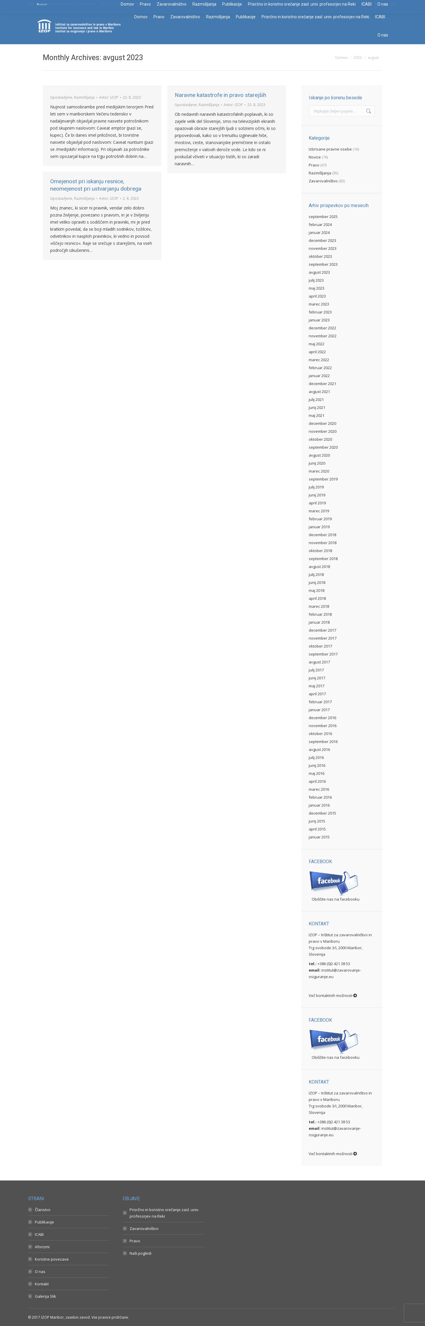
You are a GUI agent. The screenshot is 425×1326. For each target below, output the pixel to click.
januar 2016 (319, 805)
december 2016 (322, 717)
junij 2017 (317, 678)
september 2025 (323, 216)
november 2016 (322, 725)
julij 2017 (316, 670)
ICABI (39, 1234)
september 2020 (323, 447)
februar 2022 (320, 367)
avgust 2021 (319, 391)
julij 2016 (316, 757)
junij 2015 (317, 821)
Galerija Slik (45, 1296)
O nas (40, 1271)
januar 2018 (319, 622)
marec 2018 (319, 606)
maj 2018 (316, 590)
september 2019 (323, 479)
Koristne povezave (52, 1259)
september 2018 (323, 558)
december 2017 (322, 630)
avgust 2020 (319, 455)
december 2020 (322, 423)
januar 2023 (319, 320)
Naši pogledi (140, 1253)
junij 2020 (317, 463)
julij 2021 (316, 399)
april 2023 (317, 296)
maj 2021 (316, 415)
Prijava (391, 3)
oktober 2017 (320, 646)
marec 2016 (319, 789)
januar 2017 (319, 709)
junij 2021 (317, 407)
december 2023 (322, 240)
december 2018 (322, 534)
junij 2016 (317, 765)
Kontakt (42, 1284)
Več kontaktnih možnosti (333, 995)
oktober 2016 (320, 733)
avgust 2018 (319, 566)
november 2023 (322, 248)
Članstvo (42, 1209)
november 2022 (322, 335)
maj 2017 (316, 685)
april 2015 (317, 829)
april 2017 (317, 693)
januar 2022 (319, 375)
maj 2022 (316, 343)
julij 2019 (316, 487)
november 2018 (322, 542)
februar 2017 (320, 701)
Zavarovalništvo (323, 181)
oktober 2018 (320, 550)
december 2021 (322, 383)
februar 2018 (320, 614)
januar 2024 (319, 232)
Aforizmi (42, 1246)
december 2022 (322, 328)
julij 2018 (316, 574)
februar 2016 (320, 797)
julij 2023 (316, 280)
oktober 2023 (320, 256)
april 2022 (317, 351)
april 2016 (317, 781)
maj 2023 (316, 288)
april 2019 (317, 503)
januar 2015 (319, 837)
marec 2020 (319, 471)
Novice (315, 157)
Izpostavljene (61, 97)
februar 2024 (320, 224)
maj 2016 (316, 773)
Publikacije (44, 1222)
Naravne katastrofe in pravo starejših (220, 95)
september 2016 (323, 741)
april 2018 (317, 598)
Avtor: (108, 97)
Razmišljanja (84, 97)
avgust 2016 (319, 749)
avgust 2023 (319, 272)
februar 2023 (320, 312)
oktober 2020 (320, 439)
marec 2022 (319, 359)
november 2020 (322, 431)
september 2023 (323, 264)
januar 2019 (319, 526)
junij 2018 (317, 582)
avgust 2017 (319, 662)
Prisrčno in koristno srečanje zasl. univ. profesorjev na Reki (164, 1213)
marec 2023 (319, 304)
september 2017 (323, 654)
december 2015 (322, 813)
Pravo (314, 165)
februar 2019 (320, 518)
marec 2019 (319, 510)
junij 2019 (317, 495)
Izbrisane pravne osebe (330, 149)
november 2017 (322, 638)
